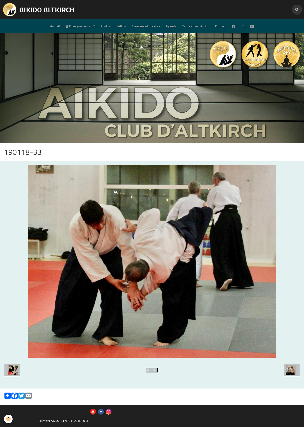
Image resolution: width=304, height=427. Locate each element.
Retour (151, 370)
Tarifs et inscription (195, 26)
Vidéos (121, 26)
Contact (220, 26)
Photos (106, 26)
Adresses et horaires (146, 26)
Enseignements (78, 26)
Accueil (55, 26)
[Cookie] (8, 419)
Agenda (171, 26)
